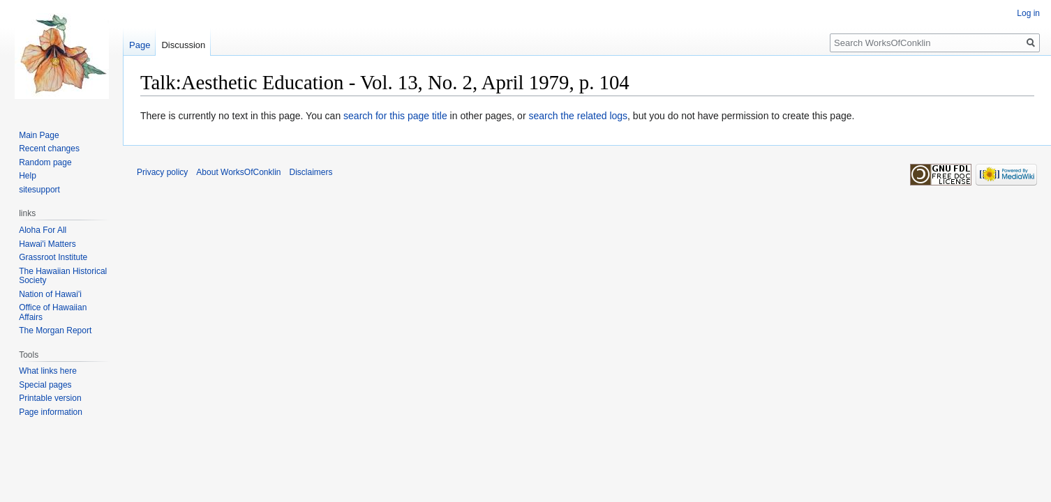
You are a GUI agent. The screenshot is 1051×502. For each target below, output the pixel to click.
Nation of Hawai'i (50, 294)
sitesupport (39, 190)
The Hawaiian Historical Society (63, 276)
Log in (1028, 13)
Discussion (183, 45)
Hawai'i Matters (47, 244)
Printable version (50, 398)
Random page (45, 162)
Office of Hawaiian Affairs (53, 312)
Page (139, 45)
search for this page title (395, 115)
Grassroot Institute (53, 257)
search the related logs (577, 115)
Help (27, 176)
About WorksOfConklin (238, 172)
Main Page (39, 135)
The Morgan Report (55, 330)
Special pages (45, 385)
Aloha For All (42, 230)
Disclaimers (311, 172)
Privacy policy (162, 172)
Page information (50, 412)
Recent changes (49, 148)
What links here (48, 371)
